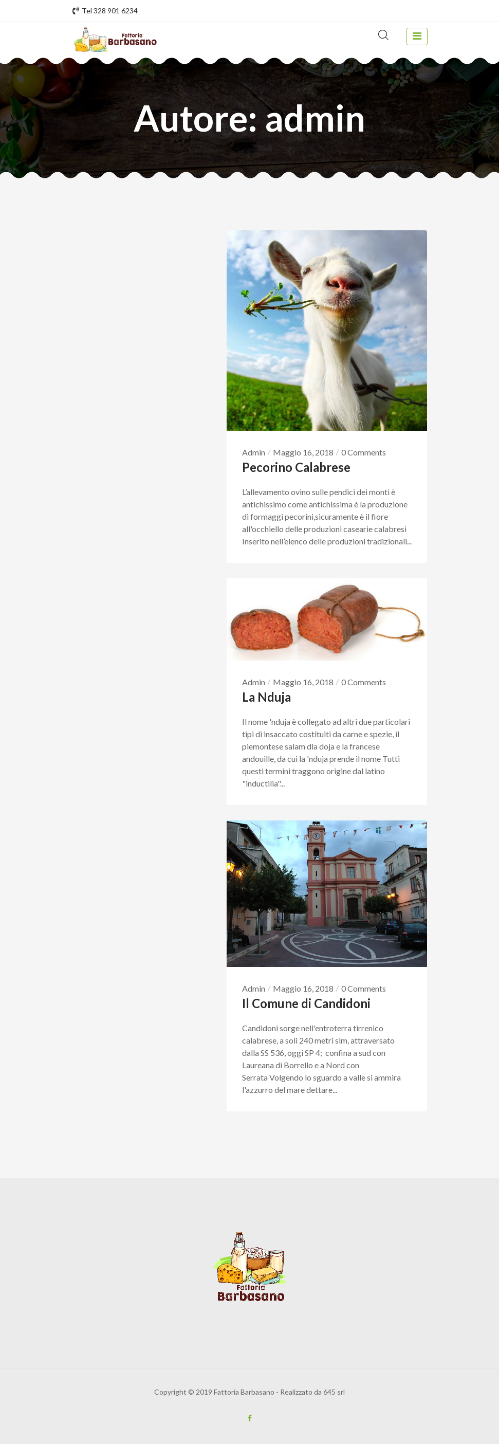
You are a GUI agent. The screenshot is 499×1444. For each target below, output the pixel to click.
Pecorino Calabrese (296, 467)
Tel (105, 10)
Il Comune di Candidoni (306, 1003)
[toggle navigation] (416, 36)
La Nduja (266, 696)
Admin (253, 452)
